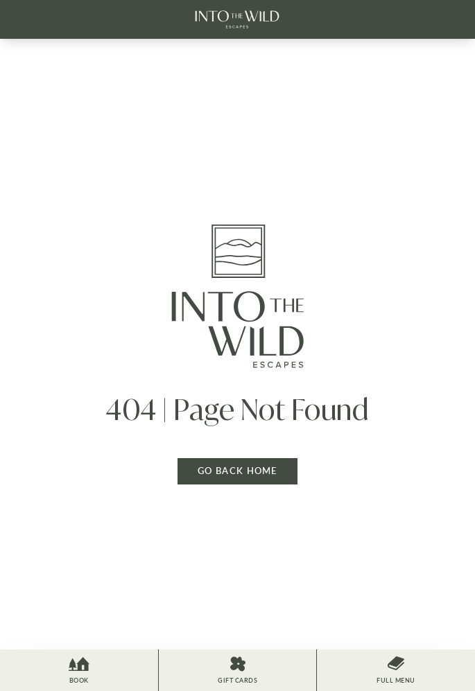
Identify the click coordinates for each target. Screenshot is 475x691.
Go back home (237, 470)
